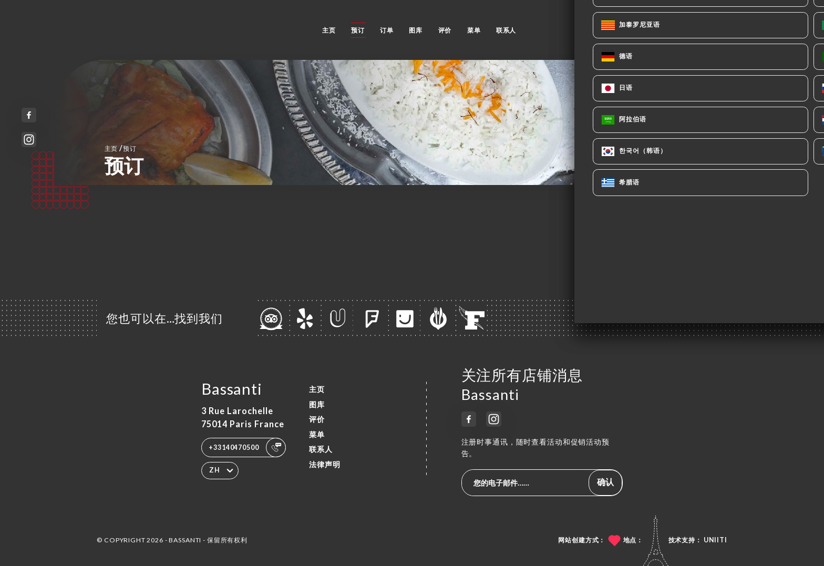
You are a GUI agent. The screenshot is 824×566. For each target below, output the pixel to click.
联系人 (506, 30)
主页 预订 (121, 147)
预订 (358, 30)
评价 (445, 30)
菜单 (474, 30)
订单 (387, 30)
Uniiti (715, 540)
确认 (605, 482)
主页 (329, 30)
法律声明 (325, 464)
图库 (416, 30)
